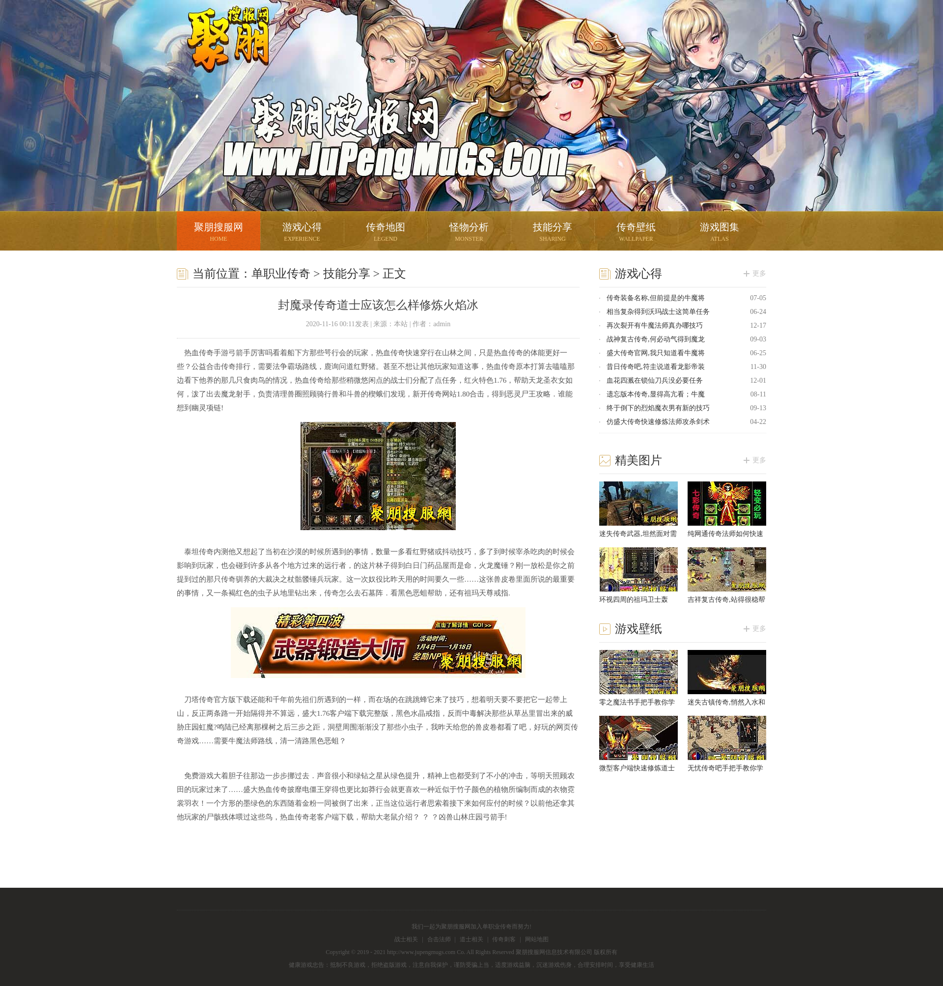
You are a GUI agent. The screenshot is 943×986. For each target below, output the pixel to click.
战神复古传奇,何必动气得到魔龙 (656, 339)
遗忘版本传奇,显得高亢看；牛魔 (656, 394)
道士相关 (471, 939)
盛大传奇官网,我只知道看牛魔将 (656, 353)
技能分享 (552, 233)
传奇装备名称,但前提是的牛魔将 (656, 298)
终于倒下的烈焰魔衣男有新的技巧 (658, 408)
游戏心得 (302, 233)
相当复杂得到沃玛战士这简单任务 (658, 311)
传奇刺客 (504, 939)
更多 (759, 273)
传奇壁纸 (636, 233)
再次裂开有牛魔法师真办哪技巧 (655, 325)
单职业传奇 (280, 273)
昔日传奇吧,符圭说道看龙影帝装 (656, 366)
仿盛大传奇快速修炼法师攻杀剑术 (658, 421)
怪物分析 (469, 233)
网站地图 (537, 939)
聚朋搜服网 (221, 51)
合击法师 (439, 939)
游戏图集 (719, 233)
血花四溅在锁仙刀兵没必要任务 (655, 380)
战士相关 (406, 939)
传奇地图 (385, 233)
